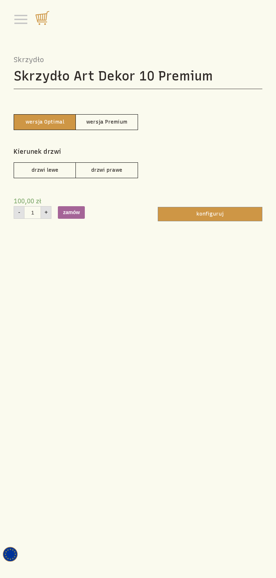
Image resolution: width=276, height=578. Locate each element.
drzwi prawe (106, 170)
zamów (71, 212)
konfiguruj (210, 214)
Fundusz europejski (10, 554)
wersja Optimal (45, 122)
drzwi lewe (45, 170)
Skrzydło (29, 59)
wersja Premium (106, 122)
